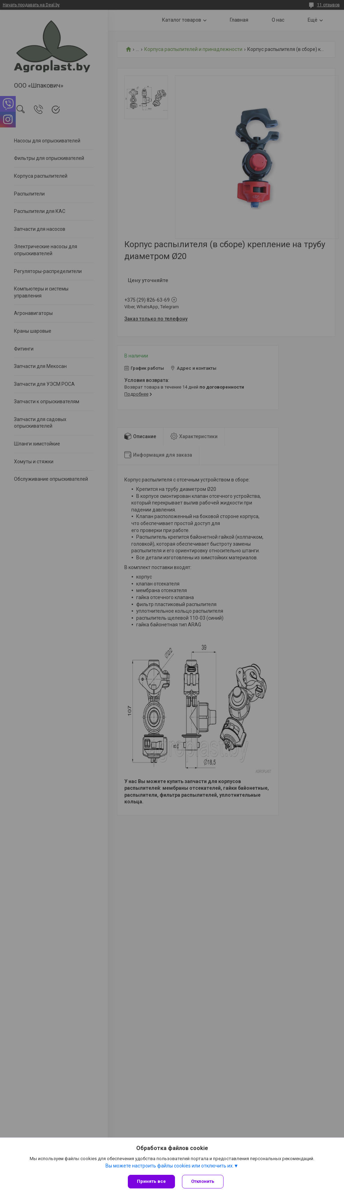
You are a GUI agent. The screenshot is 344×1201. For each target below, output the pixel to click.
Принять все (151, 1181)
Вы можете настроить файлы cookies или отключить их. (169, 1166)
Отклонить (202, 1181)
